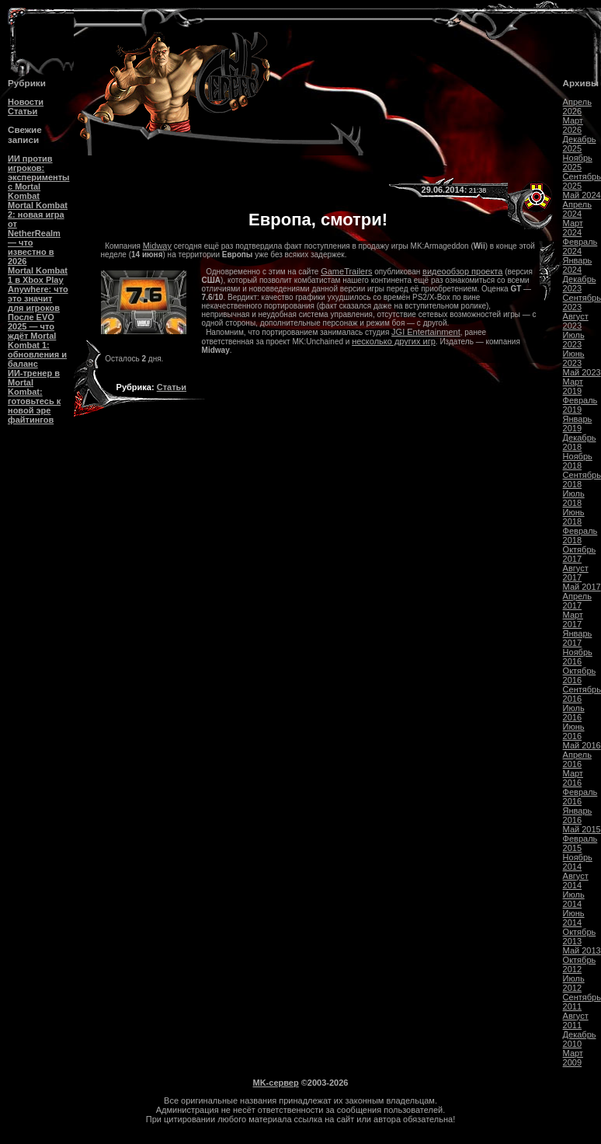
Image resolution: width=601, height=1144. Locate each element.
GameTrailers (346, 271)
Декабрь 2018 (579, 442)
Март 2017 (573, 619)
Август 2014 (576, 880)
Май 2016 (582, 745)
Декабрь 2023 (579, 283)
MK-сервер (276, 1082)
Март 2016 (573, 778)
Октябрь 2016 (579, 675)
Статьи (22, 111)
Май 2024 (582, 195)
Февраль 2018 (580, 535)
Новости (25, 101)
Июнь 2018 (574, 516)
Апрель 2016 (577, 759)
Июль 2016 (574, 712)
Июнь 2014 (574, 918)
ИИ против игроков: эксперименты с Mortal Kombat (38, 177)
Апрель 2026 (577, 106)
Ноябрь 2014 (577, 862)
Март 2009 (573, 1057)
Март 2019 (573, 386)
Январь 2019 (577, 423)
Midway (157, 245)
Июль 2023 (574, 339)
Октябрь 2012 (579, 964)
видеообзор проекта (462, 271)
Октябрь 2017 (579, 554)
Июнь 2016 (574, 731)
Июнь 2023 (574, 358)
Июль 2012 (574, 983)
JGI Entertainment (425, 332)
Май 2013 (582, 950)
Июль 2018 (574, 498)
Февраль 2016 (580, 796)
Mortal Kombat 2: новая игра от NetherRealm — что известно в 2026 (38, 233)
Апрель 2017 (577, 600)
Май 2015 (582, 829)
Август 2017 (576, 572)
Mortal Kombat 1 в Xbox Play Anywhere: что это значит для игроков (38, 289)
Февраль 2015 (580, 843)
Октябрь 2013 (579, 936)
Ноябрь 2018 (577, 461)
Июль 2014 (574, 899)
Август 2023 (576, 321)
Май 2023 (582, 372)
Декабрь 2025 (579, 143)
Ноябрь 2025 (577, 162)
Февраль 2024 (580, 246)
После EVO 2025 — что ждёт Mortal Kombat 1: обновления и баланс (37, 340)
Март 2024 (573, 227)
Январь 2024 (577, 265)
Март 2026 (573, 125)
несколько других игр (394, 341)
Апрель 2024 (577, 209)
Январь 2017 (577, 638)
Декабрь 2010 (579, 1039)
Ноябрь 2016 (577, 656)
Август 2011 (576, 1020)
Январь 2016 (577, 815)
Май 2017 (582, 586)
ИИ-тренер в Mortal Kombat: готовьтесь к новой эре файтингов (34, 396)
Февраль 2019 (580, 405)
